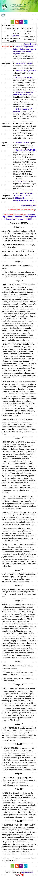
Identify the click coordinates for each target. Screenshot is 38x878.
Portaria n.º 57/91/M (24, 78)
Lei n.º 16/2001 (21, 181)
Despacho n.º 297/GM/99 (25, 150)
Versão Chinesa (30, 44)
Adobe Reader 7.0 (27, 872)
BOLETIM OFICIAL (9, 25)
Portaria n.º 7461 (22, 142)
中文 (33, 2)
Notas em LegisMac (28, 205)
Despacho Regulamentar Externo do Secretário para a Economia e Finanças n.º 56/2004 (24, 50)
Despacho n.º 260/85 (24, 63)
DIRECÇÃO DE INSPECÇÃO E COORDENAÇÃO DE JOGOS (23, 198)
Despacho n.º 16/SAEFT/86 (26, 70)
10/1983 (16, 36)
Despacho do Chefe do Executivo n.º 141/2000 (23, 93)
